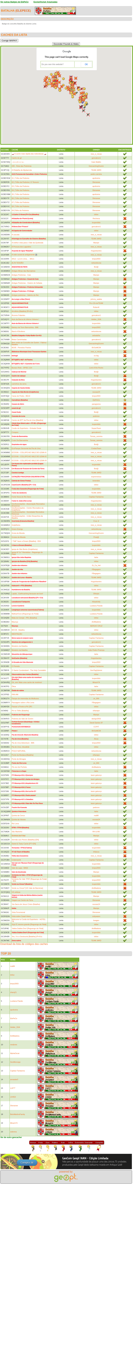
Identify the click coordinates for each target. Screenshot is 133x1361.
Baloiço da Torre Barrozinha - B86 (25, 327)
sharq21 (13, 992)
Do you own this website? (53, 64)
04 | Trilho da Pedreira (20, 190)
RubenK (96, 307)
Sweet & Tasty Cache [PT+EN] (24, 844)
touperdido (96, 222)
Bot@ (96, 267)
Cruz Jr (96, 521)
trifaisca (96, 852)
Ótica (14, 686)
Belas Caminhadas (19, 339)
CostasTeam (96, 448)
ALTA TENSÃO (17, 263)
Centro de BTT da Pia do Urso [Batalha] (27, 420)
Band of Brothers (18, 331)
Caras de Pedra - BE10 (21, 396)
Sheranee (96, 182)
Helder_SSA (96, 319)
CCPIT (96, 727)
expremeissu (96, 477)
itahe (96, 557)
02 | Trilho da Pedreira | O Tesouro (25, 182)
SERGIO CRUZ (96, 626)
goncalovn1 (96, 158)
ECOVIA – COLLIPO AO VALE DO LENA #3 (29, 460)
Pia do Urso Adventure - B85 (23, 743)
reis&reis (13, 1045)
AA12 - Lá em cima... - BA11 (23, 259)
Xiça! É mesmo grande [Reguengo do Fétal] (29, 924)
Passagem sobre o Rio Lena (23, 702)
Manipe (96, 243)
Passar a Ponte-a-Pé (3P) (22, 707)
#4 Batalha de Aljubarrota (22, 170)
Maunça (15, 622)
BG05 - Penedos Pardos (21, 348)
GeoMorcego (15, 1062)
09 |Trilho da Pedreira (20, 210)
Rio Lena (15, 824)
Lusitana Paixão (96, 606)
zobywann (96, 916)
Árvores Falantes (18, 315)
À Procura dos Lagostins (21, 247)
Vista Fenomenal (18, 912)
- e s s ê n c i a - (18, 162)
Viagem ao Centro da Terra (22, 900)
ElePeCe (23, 10)
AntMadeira (96, 622)
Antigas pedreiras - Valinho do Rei (25, 295)
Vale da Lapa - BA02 (20, 868)
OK (86, 64)
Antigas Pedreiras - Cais (21, 275)
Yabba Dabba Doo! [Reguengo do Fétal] (27, 928)
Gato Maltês (96, 162)
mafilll (96, 815)
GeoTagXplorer (96, 670)
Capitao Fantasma (96, 497)
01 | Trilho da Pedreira (20, 178)
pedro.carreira (96, 174)
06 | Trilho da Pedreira (20, 198)
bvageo (96, 920)
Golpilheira (16, 525)
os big (96, 356)
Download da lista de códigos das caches (24, 944)
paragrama (96, 404)
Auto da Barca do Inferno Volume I (25, 319)
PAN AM (15, 694)
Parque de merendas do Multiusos (25, 698)
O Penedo (16, 666)
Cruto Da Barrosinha (20, 440)
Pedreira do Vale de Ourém (22, 719)
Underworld (16, 860)
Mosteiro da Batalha (20, 646)
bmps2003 (96, 259)
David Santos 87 (96, 723)
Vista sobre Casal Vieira (21, 916)
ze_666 (96, 698)
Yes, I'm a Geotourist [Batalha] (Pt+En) (27, 936)
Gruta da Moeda (18, 533)
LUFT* (12, 1088)
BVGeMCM (96, 348)
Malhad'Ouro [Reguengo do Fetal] (25, 614)
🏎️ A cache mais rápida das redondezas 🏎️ (29, 154)
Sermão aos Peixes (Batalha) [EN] (25, 840)
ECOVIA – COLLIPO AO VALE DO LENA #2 (29, 456)
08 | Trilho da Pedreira (20, 206)
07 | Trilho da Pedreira (20, 202)
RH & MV (96, 832)
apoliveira (96, 178)
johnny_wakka (96, 299)
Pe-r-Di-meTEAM (96, 303)
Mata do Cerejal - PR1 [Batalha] (24, 618)
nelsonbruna (96, 263)
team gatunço (96, 775)
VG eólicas (16, 892)
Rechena (96, 218)
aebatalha (96, 335)
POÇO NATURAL (19, 751)
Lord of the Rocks (96, 368)
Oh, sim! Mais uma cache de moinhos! (27, 682)
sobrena (13, 1132)
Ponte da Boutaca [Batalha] (22, 755)
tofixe (96, 214)
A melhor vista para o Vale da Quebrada (27, 243)
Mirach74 (96, 682)
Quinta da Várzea (19, 819)
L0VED (13, 1097)
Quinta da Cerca (18, 815)
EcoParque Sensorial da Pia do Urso (26, 448)
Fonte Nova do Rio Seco (21, 497)
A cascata (15, 235)
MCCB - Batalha (18, 630)
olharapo (96, 711)
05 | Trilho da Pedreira (20, 194)
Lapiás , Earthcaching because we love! (27, 594)
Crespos (15, 432)
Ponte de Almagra (19, 759)
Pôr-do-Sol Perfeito (19, 767)
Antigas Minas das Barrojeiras (23, 271)
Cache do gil (17, 158)
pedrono (96, 416)
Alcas (96, 739)
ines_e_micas (96, 154)
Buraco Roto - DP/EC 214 (22, 368)
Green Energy (17, 529)
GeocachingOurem (96, 166)
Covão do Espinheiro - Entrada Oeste (26, 428)
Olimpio (96, 594)
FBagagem (96, 569)
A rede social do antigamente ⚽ (24, 255)
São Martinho (17, 832)
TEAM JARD (96, 170)
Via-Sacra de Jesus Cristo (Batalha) (26, 904)
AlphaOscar (14, 1053)
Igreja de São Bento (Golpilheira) (25, 549)
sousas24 (96, 392)
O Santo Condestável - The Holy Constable (29, 670)
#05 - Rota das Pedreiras (21, 166)
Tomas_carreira (96, 436)
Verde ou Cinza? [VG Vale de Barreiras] (27, 888)
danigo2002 (96, 719)
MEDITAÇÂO (17, 634)
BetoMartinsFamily (17, 1114)
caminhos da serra (19, 384)
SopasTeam (96, 428)
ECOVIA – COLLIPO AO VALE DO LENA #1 (29, 452)
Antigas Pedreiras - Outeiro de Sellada (27, 283)
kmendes (96, 481)
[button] (49, 80)
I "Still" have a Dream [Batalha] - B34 (26, 541)
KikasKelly (96, 602)
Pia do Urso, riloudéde (20, 747)
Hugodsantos (96, 251)
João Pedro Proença (96, 650)
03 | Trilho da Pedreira (20, 186)
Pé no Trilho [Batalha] (20, 711)
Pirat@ (96, 537)
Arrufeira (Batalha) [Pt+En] (22, 311)
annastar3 (14, 1079)
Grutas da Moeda (18, 537)
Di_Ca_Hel (96, 565)
